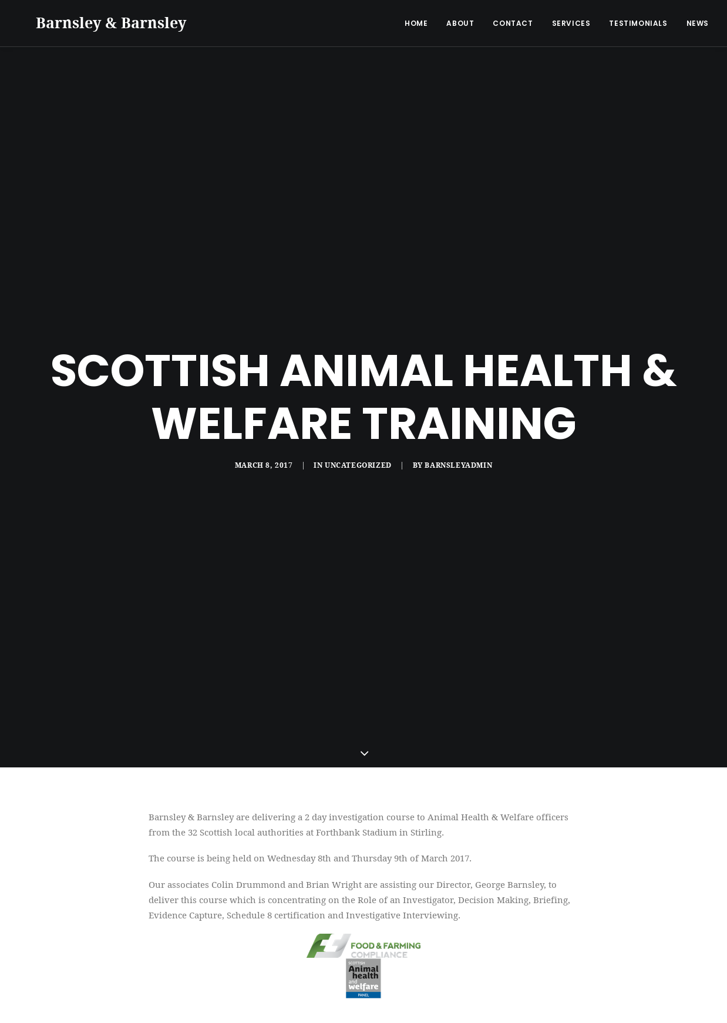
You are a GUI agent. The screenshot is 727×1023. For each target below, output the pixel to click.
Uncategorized (358, 459)
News (697, 23)
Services (571, 23)
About (460, 23)
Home (416, 23)
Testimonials (638, 23)
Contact (513, 23)
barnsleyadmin (458, 459)
